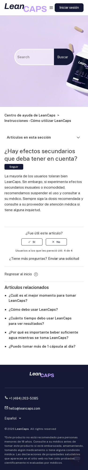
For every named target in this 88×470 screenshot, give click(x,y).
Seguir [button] (13, 166)
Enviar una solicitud (63, 258)
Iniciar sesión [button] (69, 7)
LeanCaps (22, 429)
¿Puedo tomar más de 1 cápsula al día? (42, 346)
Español (10, 418)
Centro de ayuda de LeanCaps (29, 115)
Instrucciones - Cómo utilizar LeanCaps (37, 121)
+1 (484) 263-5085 (23, 398)
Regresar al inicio (21, 274)
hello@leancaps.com (24, 408)
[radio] (31, 241)
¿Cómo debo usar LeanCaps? (33, 309)
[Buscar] (34, 57)
